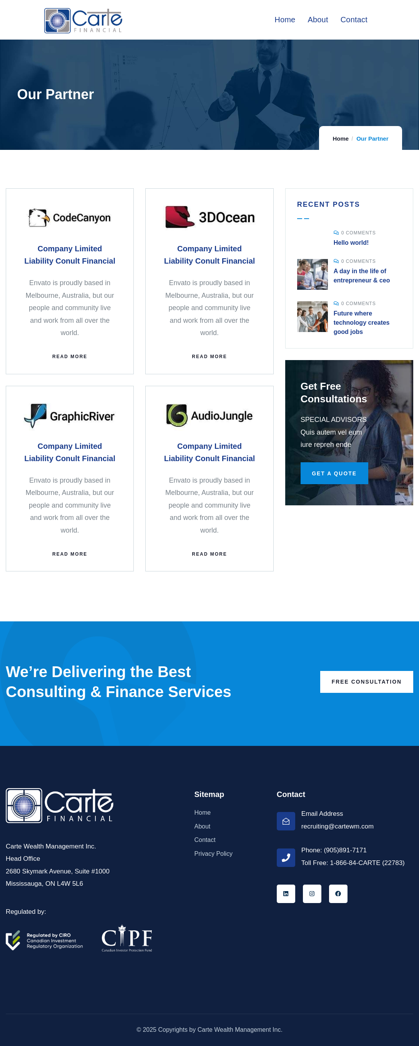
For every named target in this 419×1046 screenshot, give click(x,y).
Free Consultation (366, 682)
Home (341, 138)
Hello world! (351, 242)
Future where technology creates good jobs (362, 322)
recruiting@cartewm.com (337, 826)
